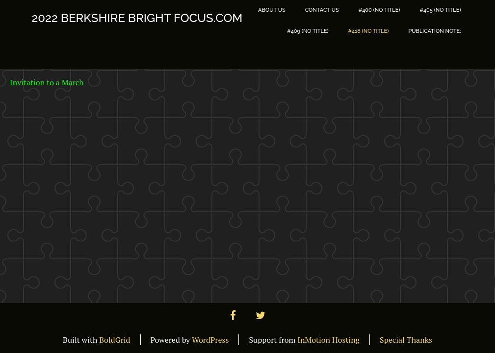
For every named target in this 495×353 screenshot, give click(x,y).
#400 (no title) (379, 10)
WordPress (210, 339)
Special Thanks (406, 339)
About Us (272, 10)
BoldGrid (114, 339)
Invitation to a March (47, 82)
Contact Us (322, 10)
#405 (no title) (440, 10)
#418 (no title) (368, 31)
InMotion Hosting (328, 339)
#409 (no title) (307, 31)
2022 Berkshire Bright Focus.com (137, 18)
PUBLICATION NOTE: (434, 31)
